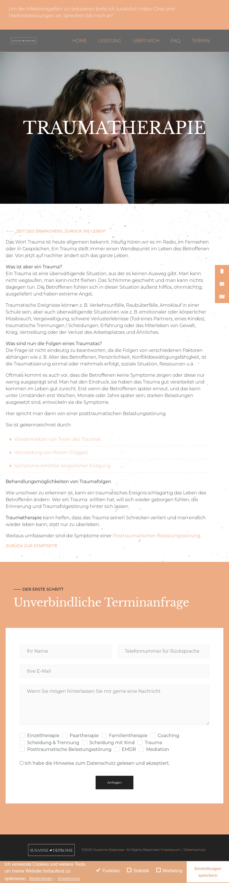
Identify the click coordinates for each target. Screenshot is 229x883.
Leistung (109, 40)
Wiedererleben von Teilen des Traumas (57, 439)
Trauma (153, 742)
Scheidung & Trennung (53, 742)
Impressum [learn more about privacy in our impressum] (69, 878)
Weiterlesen (41, 878)
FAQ (175, 40)
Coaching (168, 735)
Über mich (146, 40)
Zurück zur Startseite (32, 545)
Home (79, 40)
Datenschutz (194, 849)
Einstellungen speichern (208, 872)
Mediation (157, 749)
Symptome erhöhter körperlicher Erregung (62, 465)
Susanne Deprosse (108, 849)
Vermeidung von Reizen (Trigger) (51, 452)
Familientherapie (128, 735)
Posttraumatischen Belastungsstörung (156, 535)
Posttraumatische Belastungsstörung (69, 749)
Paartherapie (84, 735)
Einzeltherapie (43, 735)
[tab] (107, 439)
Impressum (170, 849)
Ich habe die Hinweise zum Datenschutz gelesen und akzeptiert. (97, 763)
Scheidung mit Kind (112, 742)
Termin (200, 40)
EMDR (129, 749)
